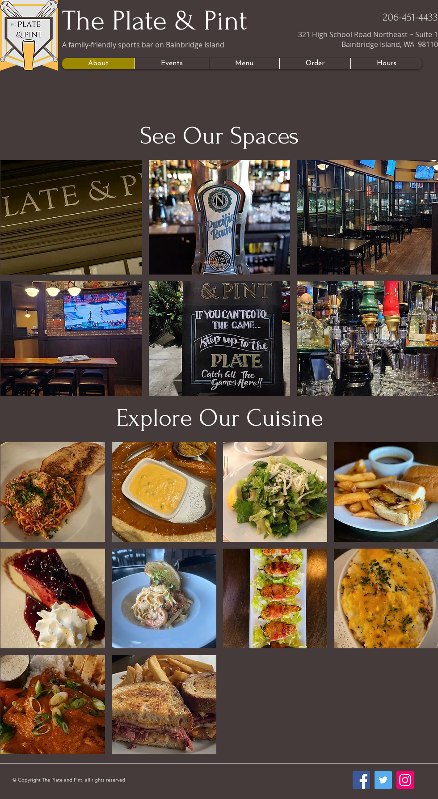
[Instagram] (405, 780)
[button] (71, 217)
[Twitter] (383, 780)
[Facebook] (361, 780)
